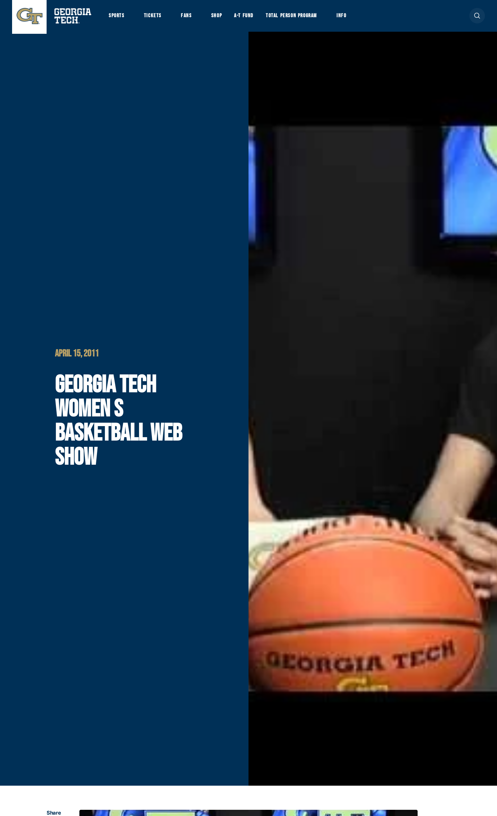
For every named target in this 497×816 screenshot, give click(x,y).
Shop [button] (221, 17)
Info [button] (352, 17)
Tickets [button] (155, 17)
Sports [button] (117, 17)
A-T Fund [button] (249, 17)
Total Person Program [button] (299, 17)
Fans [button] (189, 17)
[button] (477, 18)
